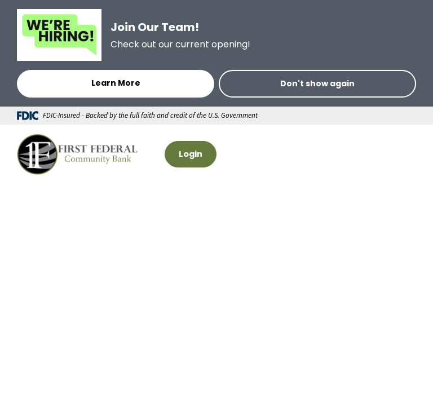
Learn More (115, 83)
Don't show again (317, 83)
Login (190, 154)
